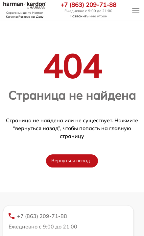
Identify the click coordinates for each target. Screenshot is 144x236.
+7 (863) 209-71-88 (88, 5)
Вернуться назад (70, 161)
